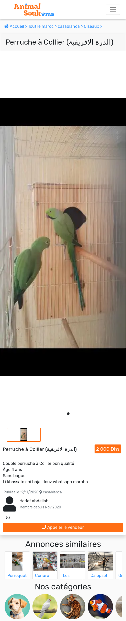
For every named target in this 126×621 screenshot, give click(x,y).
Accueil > (16, 26)
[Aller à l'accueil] (34, 9)
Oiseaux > (93, 26)
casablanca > (71, 26)
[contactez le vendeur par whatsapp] (8, 518)
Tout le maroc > (43, 26)
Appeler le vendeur (63, 527)
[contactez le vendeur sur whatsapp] (8, 518)
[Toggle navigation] (113, 10)
